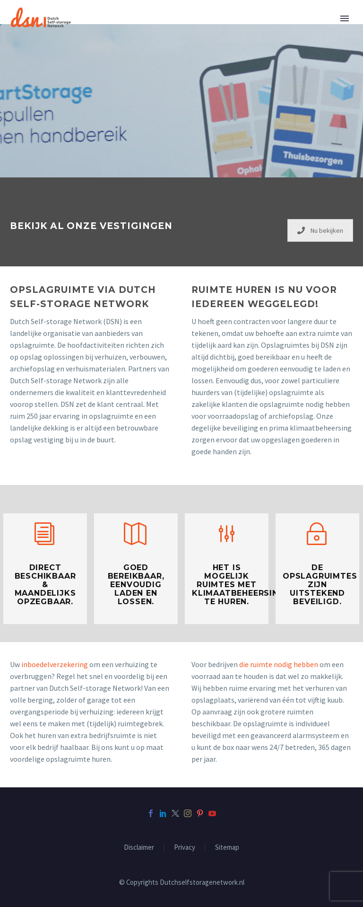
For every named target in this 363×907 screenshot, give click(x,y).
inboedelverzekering (54, 664)
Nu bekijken (320, 230)
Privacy (184, 847)
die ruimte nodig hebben (278, 664)
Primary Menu (344, 18)
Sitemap (227, 847)
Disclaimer (139, 847)
